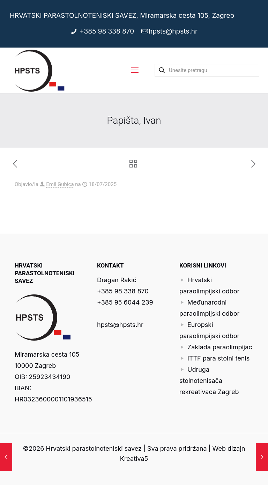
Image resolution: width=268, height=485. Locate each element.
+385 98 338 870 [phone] (108, 31)
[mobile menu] (135, 70)
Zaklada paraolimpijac (219, 347)
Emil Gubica (60, 184)
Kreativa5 (134, 458)
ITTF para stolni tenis (218, 358)
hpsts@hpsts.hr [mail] (173, 31)
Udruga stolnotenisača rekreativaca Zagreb (209, 380)
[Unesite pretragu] (207, 70)
